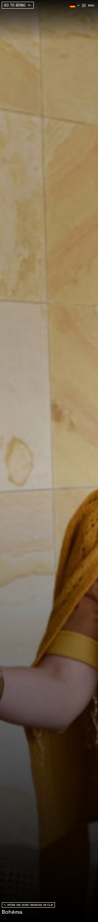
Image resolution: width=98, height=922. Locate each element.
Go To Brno (15, 5)
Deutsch (74, 5)
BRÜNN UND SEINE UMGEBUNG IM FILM (30, 904)
